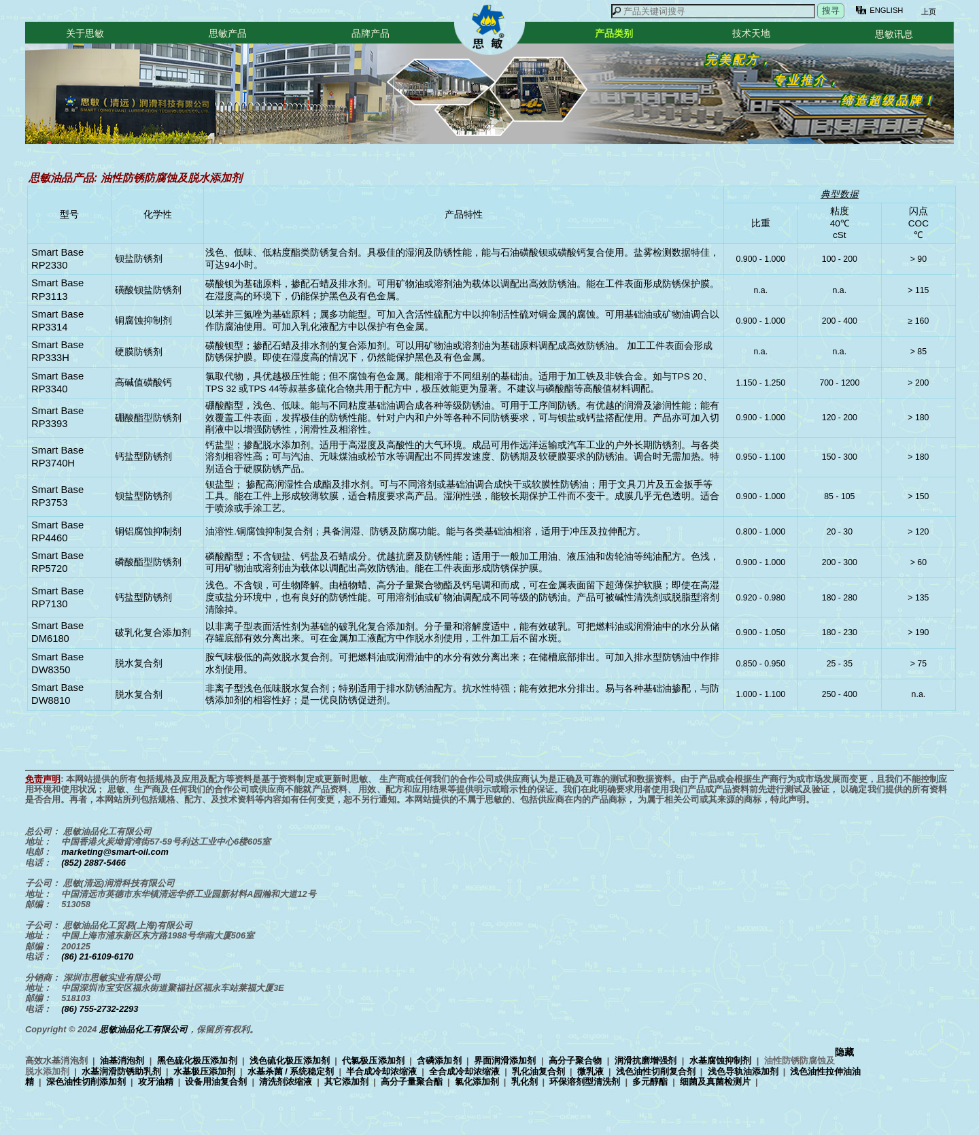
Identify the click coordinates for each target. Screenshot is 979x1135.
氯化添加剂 (477, 1082)
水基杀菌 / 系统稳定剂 (290, 1071)
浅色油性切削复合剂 (655, 1071)
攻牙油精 (155, 1082)
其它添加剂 (346, 1082)
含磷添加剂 (439, 1060)
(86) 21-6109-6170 (97, 956)
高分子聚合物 (575, 1060)
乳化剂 (524, 1082)
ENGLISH (886, 10)
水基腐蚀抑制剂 (720, 1060)
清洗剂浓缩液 (285, 1082)
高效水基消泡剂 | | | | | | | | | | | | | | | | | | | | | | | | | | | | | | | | (443, 1071)
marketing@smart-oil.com (115, 852)
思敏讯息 (894, 34)
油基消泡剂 (122, 1060)
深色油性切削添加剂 (86, 1082)
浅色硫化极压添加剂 (290, 1060)
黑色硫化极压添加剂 (197, 1060)
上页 (927, 11)
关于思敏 (85, 33)
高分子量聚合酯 (412, 1082)
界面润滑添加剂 (505, 1060)
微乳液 (590, 1071)
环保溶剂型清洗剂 (584, 1082)
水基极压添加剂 (204, 1071)
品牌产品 (370, 33)
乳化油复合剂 (538, 1071)
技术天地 (751, 33)
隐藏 (844, 1052)
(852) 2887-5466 (93, 863)
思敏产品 (228, 33)
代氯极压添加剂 (373, 1060)
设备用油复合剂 (216, 1082)
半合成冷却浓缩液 (381, 1071)
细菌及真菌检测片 (715, 1082)
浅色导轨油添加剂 (743, 1071)
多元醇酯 (650, 1082)
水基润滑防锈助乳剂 (121, 1071)
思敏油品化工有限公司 (143, 1029)
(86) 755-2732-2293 (99, 1009)
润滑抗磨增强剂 (646, 1060)
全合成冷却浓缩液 (464, 1071)
